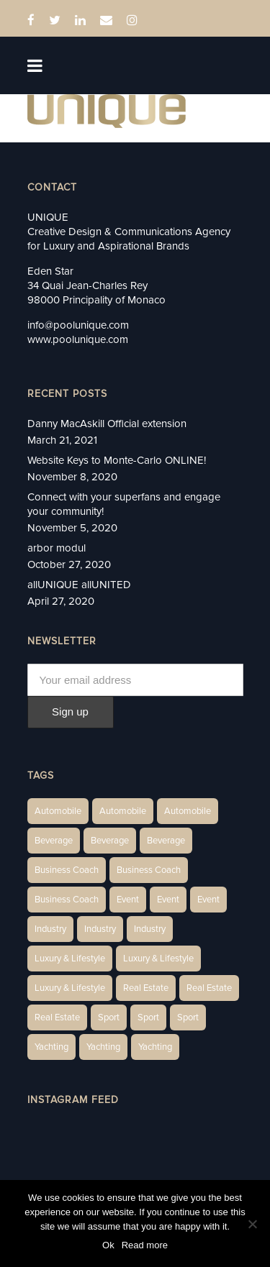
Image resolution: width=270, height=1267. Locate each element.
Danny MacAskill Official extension (106, 423)
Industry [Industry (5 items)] (150, 929)
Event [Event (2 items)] (128, 899)
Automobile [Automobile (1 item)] (58, 811)
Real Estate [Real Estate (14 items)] (145, 988)
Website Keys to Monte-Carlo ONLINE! (116, 460)
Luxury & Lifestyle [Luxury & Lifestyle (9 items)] (70, 988)
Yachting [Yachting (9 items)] (155, 1047)
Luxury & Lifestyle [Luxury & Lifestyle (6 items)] (70, 958)
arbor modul (56, 547)
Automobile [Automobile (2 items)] (122, 811)
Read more (145, 1245)
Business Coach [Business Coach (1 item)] (67, 870)
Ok (108, 1245)
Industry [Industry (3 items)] (50, 929)
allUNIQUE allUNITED (79, 584)
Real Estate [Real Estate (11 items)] (57, 1017)
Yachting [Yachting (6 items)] (51, 1047)
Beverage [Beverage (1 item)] (54, 840)
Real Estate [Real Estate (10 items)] (209, 988)
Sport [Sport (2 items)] (109, 1017)
